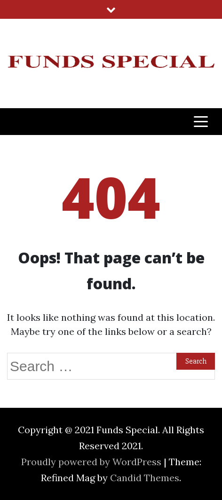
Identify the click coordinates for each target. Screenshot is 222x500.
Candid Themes (144, 478)
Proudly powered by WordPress (92, 462)
